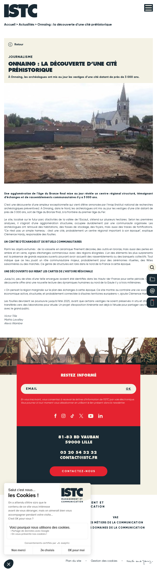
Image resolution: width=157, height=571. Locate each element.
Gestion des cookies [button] (104, 560)
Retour (18, 44)
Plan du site (73, 560)
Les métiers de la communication (115, 522)
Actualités (26, 24)
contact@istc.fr (78, 457)
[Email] (76, 389)
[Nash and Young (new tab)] (140, 562)
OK (128, 389)
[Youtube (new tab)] (90, 416)
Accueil (9, 24)
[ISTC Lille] (20, 11)
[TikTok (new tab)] (72, 416)
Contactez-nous (78, 471)
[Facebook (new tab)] (55, 416)
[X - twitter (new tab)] (81, 416)
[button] (152, 267)
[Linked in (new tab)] (100, 416)
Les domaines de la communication (116, 527)
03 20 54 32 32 (78, 452)
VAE (115, 517)
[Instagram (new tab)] (63, 416)
